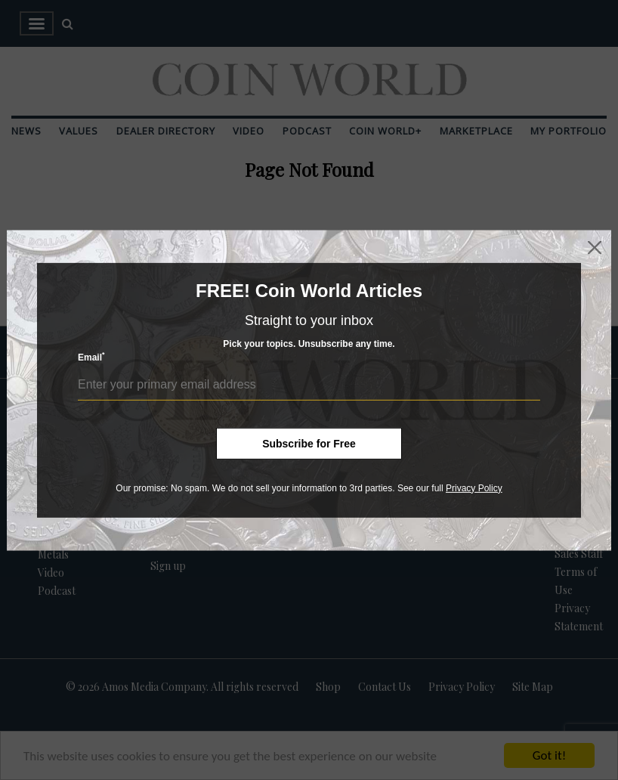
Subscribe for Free (309, 443)
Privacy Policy (474, 487)
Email (91, 357)
